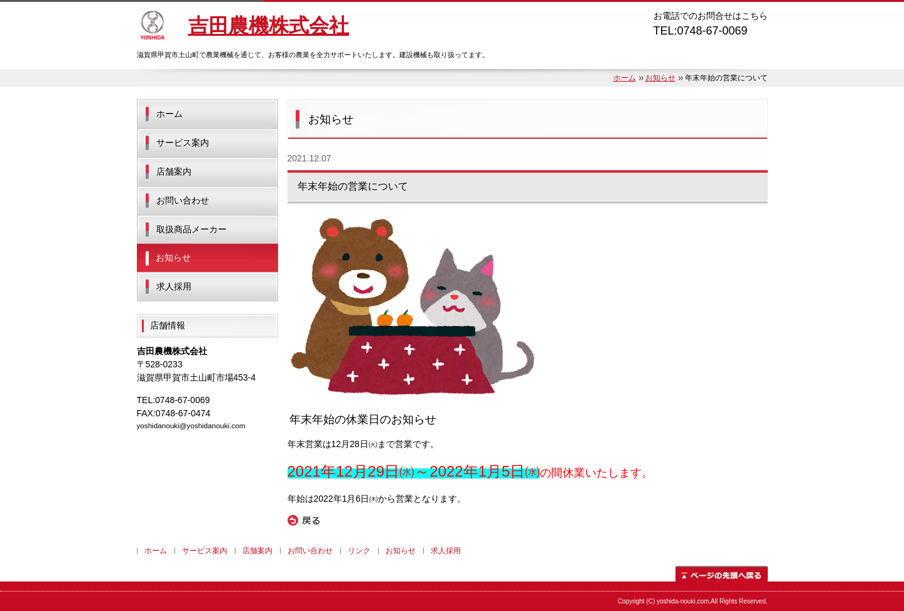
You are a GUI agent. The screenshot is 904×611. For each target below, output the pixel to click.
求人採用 (173, 286)
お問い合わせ (182, 200)
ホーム (624, 77)
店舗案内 (173, 171)
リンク (359, 550)
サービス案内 (182, 143)
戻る (304, 520)
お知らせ (660, 77)
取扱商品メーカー (191, 229)
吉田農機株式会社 (268, 25)
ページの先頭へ (721, 573)
